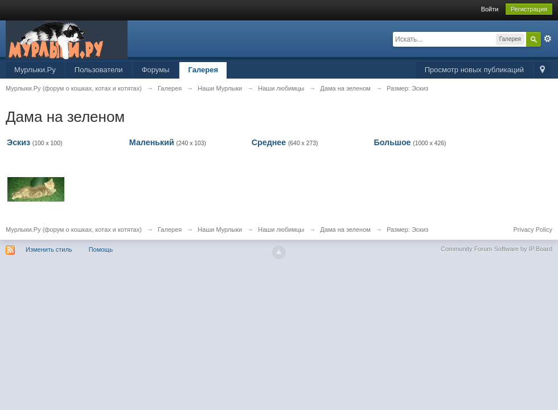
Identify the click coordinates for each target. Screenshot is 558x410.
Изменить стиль (49, 249)
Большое (392, 142)
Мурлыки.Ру (35, 69)
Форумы (156, 69)
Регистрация (529, 9)
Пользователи (99, 69)
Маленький (151, 142)
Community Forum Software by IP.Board (496, 248)
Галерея (203, 69)
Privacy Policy (533, 229)
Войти (490, 9)
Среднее (269, 142)
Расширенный (547, 38)
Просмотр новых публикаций (474, 69)
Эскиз (18, 142)
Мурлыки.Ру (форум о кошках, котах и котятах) (74, 229)
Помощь (101, 249)
